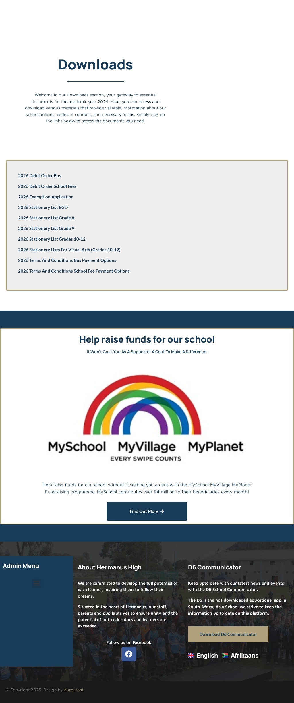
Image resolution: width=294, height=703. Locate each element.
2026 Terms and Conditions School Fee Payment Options (74, 270)
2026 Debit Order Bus (39, 175)
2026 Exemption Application (46, 196)
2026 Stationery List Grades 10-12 (52, 239)
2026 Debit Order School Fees (47, 186)
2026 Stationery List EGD (43, 207)
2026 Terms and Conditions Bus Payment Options (67, 260)
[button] (37, 583)
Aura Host (73, 689)
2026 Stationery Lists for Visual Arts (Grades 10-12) (69, 249)
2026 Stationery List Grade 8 (46, 217)
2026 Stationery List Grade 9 (46, 228)
